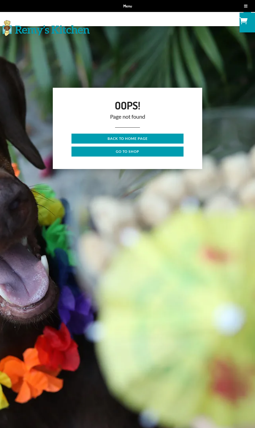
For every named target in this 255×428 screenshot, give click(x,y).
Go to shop (127, 151)
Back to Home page (128, 138)
